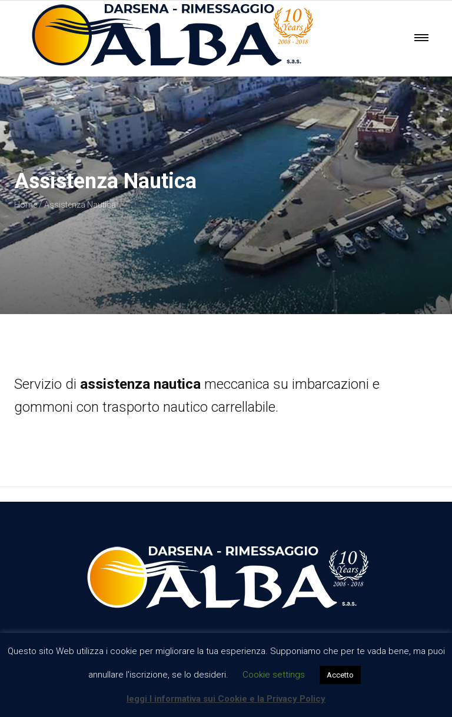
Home (25, 204)
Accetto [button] (340, 675)
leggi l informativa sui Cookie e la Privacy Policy (226, 698)
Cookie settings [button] (273, 674)
